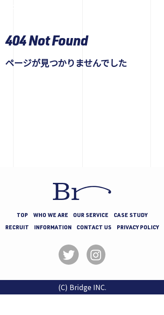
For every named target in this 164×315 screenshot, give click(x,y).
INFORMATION (53, 228)
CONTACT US (94, 228)
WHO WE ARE (50, 216)
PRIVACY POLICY (138, 228)
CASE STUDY (130, 216)
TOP (22, 216)
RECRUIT (17, 228)
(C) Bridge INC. (82, 287)
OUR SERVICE (90, 216)
